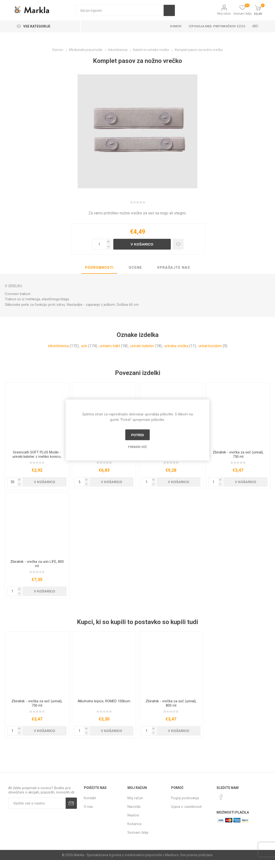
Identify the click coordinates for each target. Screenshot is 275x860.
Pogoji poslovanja (185, 798)
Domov (176, 26)
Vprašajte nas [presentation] (173, 267)
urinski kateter (142, 346)
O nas (88, 806)
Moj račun (224, 13)
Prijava (71, 803)
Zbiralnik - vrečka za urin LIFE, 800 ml (37, 563)
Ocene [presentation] (135, 267)
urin (84, 346)
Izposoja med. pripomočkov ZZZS (217, 26)
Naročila (133, 806)
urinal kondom (210, 346)
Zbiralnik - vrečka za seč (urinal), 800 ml (171, 703)
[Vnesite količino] (99, 244)
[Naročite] (37, 803)
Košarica (134, 824)
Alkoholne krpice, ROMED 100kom (104, 701)
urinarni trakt (110, 346)
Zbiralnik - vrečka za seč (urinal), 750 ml (238, 454)
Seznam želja (137, 832)
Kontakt (90, 798)
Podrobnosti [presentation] (99, 267)
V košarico (142, 244)
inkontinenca (58, 346)
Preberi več (137, 447)
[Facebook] (221, 797)
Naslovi (133, 815)
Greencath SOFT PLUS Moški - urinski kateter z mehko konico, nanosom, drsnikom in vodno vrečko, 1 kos (36, 458)
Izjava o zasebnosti (186, 806)
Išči (169, 10)
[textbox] (119, 10)
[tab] (99, 268)
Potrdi (137, 435)
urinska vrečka (176, 346)
